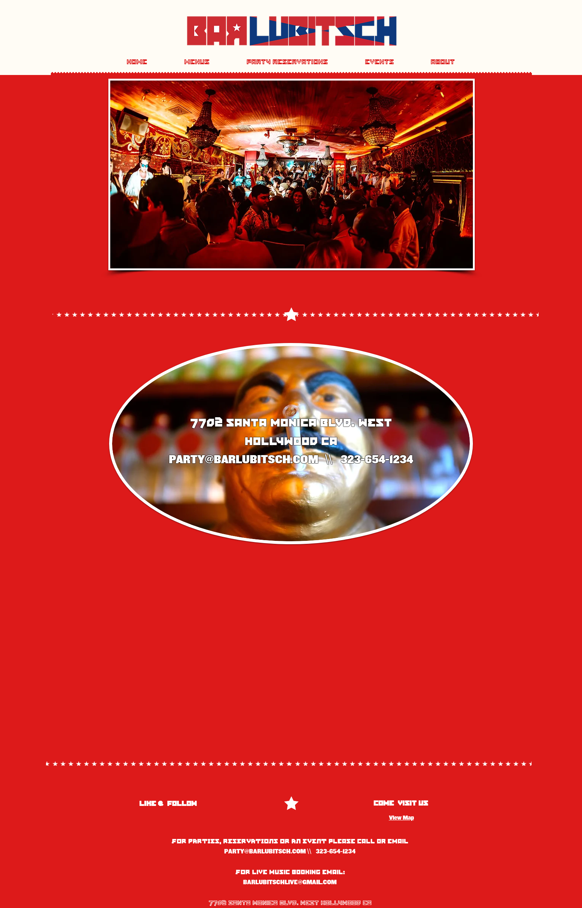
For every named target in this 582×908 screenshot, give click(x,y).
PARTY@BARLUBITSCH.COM (243, 460)
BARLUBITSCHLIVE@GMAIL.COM (290, 882)
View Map (401, 817)
